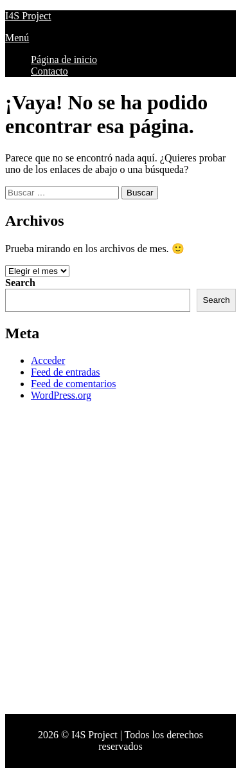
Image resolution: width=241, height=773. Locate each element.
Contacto (49, 71)
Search (20, 282)
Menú (17, 37)
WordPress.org (61, 395)
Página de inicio (64, 59)
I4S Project (28, 15)
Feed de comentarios (73, 383)
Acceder (48, 360)
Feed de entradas (65, 372)
